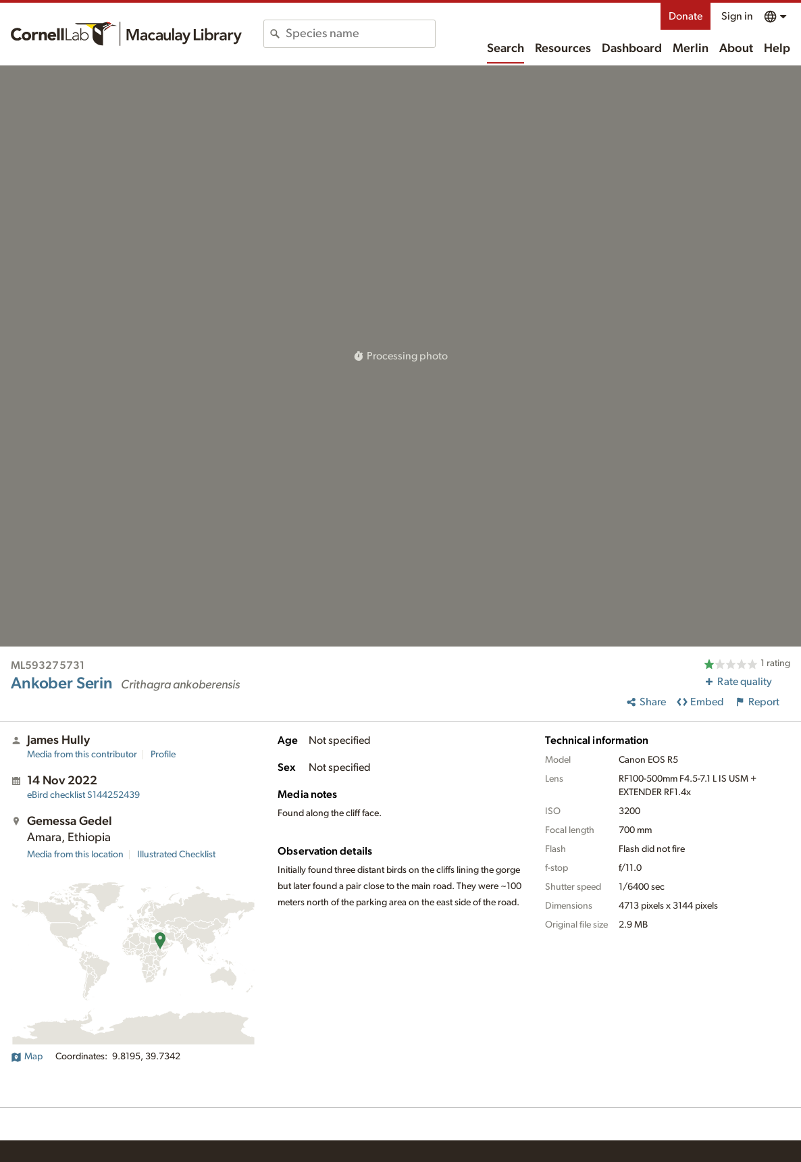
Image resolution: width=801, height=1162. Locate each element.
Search (505, 49)
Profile (163, 754)
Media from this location (75, 854)
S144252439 (83, 795)
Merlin (690, 49)
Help (777, 49)
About (736, 49)
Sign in (737, 16)
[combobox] (360, 33)
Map (27, 1056)
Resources (563, 49)
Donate (685, 16)
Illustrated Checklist (176, 854)
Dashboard (632, 49)
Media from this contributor (82, 754)
